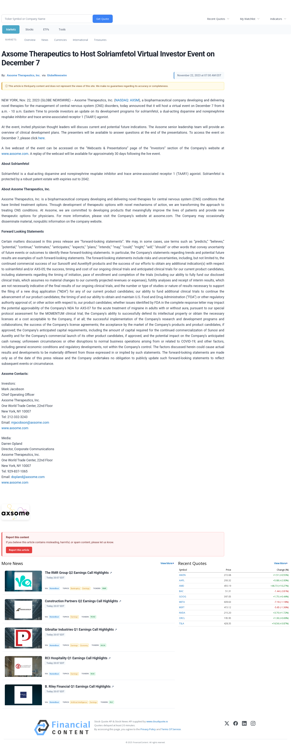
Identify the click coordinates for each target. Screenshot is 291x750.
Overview (29, 40)
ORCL (182, 618)
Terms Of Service (171, 729)
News (44, 40)
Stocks (29, 29)
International (80, 40)
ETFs (46, 29)
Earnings (86, 588)
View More (166, 563)
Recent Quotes (216, 19)
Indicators (276, 19)
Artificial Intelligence (79, 703)
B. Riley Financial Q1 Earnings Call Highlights (79, 687)
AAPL (181, 580)
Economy (84, 645)
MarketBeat (54, 588)
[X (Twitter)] (227, 728)
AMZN (182, 575)
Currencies (60, 40)
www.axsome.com (14, 154)
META (182, 602)
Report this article (19, 549)
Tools (62, 29)
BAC (181, 591)
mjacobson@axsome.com (30, 422)
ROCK (103, 645)
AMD (181, 585)
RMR (104, 588)
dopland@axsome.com (28, 477)
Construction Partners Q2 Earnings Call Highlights (83, 601)
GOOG (182, 596)
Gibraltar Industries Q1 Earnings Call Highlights (81, 630)
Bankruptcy (75, 588)
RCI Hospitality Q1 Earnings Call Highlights (78, 658)
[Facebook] (235, 728)
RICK (93, 674)
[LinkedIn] (244, 728)
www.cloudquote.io (157, 721)
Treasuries (100, 40)
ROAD (93, 617)
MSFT (181, 607)
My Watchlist (247, 19)
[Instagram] (253, 728)
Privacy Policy (148, 729)
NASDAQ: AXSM (127, 100)
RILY (112, 703)
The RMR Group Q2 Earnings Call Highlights (78, 573)
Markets (11, 29)
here (41, 138)
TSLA (181, 623)
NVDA (182, 612)
